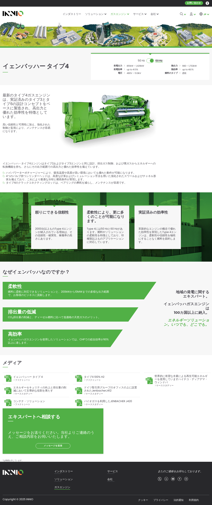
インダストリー (72, 14)
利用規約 (194, 500)
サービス (138, 14)
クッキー (143, 500)
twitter (160, 479)
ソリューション (94, 14)
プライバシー (160, 500)
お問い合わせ (194, 3)
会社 (153, 14)
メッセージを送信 (53, 446)
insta (186, 479)
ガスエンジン (118, 14)
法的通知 (179, 500)
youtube (173, 479)
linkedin (166, 479)
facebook (180, 479)
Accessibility (207, 3)
